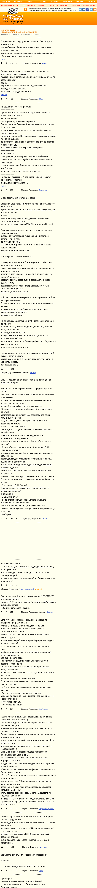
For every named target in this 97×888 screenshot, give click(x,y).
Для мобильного (29, 5)
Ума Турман (43, 709)
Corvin (44, 63)
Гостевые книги (62, 5)
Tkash (44, 519)
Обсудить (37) (26, 519)
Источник (25, 373)
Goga (41, 871)
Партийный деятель (46, 809)
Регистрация (91, 5)
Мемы (30, 1)
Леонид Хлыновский (26, 589)
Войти (83, 5)
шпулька (43, 847)
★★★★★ (38, 589)
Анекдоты (5, 1)
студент (3, 186)
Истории (18, 1)
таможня (4, 95)
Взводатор (43, 190)
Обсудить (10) (26, 63)
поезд (3, 59)
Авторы (79, 1)
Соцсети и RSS (50, 5)
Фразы (42, 1)
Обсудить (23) (6, 373)
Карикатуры (67, 1)
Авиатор (33, 373)
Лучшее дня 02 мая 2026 (10, 5)
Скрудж (50, 612)
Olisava (41, 99)
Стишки (54, 1)
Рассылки (40, 5)
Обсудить (24, 99)
